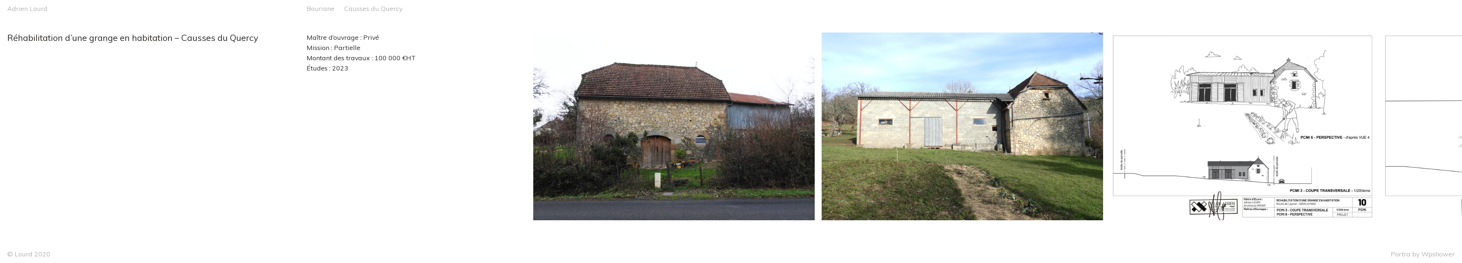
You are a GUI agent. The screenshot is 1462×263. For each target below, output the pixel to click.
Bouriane (320, 8)
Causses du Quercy (373, 8)
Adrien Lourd (27, 8)
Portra (1400, 254)
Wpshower (1438, 254)
